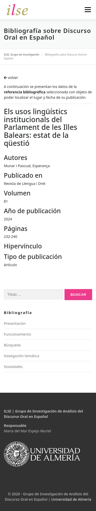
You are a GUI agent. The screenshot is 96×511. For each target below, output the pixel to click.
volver (11, 77)
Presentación (15, 323)
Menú (87, 9)
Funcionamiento (17, 334)
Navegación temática (21, 355)
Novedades (13, 366)
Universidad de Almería (71, 499)
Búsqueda (12, 345)
